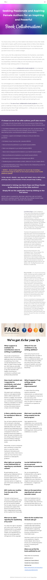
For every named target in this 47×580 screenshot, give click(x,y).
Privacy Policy (34, 577)
